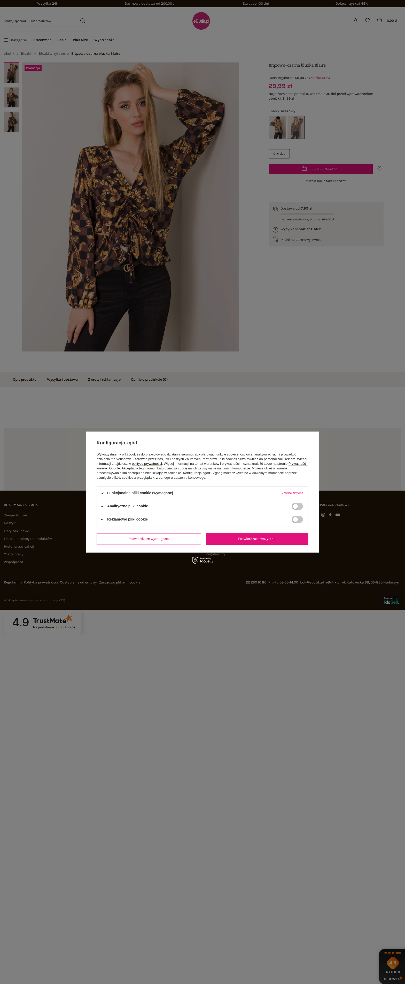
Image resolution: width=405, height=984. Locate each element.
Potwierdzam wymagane (149, 539)
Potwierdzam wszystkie (257, 539)
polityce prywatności (147, 464)
